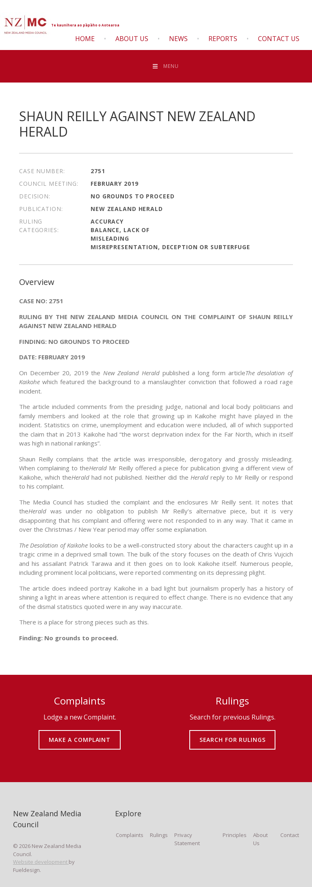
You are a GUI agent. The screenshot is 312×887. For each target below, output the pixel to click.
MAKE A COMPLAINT (80, 734)
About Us (131, 38)
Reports (222, 38)
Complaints (129, 835)
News (178, 38)
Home (85, 38)
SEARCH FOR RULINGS (232, 734)
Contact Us (278, 38)
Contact (289, 835)
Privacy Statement (187, 839)
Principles (235, 835)
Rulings (159, 835)
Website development (41, 861)
